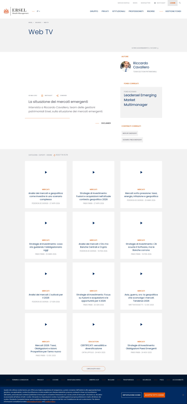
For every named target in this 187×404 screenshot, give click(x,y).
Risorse (151, 11)
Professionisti (136, 11)
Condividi (61, 96)
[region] (93, 395)
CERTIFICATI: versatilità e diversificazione (93, 347)
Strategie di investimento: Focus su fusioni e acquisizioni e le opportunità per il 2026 (93, 298)
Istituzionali (118, 11)
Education (94, 342)
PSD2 (162, 380)
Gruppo (94, 11)
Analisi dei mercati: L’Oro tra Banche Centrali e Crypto (93, 246)
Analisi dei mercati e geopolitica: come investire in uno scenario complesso (46, 196)
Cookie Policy (50, 401)
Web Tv (46, 23)
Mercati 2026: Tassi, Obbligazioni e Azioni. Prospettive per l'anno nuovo (46, 349)
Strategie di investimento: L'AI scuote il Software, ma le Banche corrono (141, 247)
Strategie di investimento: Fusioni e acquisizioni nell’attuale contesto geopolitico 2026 (93, 196)
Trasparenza (128, 380)
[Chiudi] (183, 395)
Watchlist (159, 3)
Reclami (111, 380)
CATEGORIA (33, 155)
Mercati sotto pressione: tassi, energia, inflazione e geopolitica (141, 195)
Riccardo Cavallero (141, 65)
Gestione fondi (173, 11)
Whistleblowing (74, 380)
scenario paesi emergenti (132, 140)
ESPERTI (42, 155)
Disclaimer (106, 124)
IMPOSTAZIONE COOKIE (131, 395)
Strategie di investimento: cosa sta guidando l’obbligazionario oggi (45, 247)
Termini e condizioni (20, 380)
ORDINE (49, 155)
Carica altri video (93, 369)
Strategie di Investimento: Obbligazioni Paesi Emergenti (141, 347)
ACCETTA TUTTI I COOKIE (154, 395)
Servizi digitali (123, 3)
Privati (105, 11)
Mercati (45, 190)
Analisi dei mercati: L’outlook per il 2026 (46, 297)
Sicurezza (147, 380)
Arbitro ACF (94, 380)
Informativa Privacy (34, 401)
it (38, 11)
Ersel (30, 23)
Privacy (40, 380)
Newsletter (145, 3)
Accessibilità (178, 380)
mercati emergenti (130, 134)
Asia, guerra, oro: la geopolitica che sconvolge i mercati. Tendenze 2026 (141, 298)
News (135, 3)
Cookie (55, 380)
